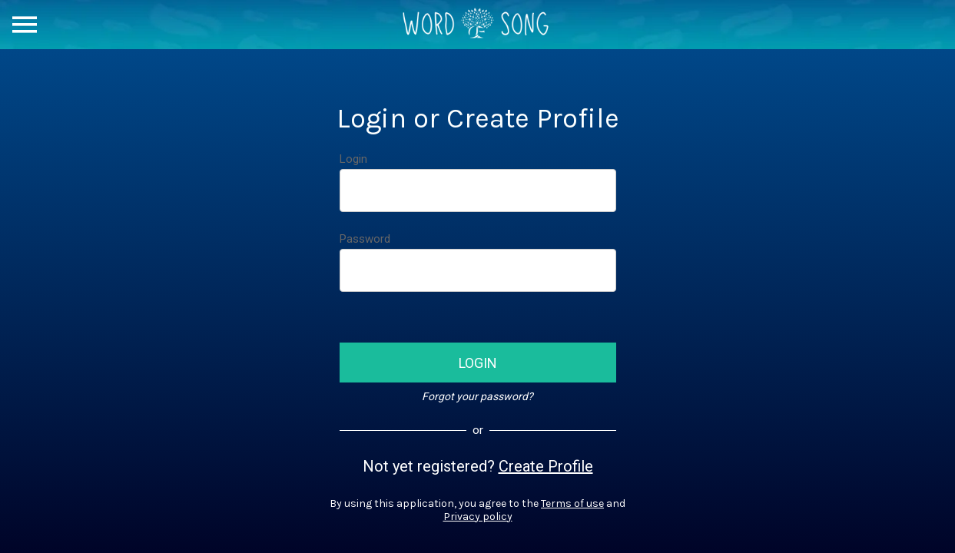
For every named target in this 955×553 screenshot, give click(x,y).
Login (353, 159)
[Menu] (24, 24)
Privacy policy (477, 516)
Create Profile (546, 466)
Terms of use (572, 503)
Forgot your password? (477, 396)
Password (365, 239)
